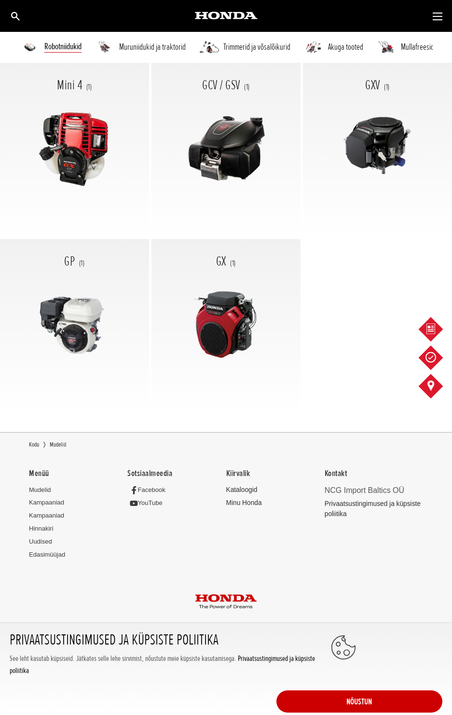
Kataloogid (241, 489)
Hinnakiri (41, 529)
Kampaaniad (46, 502)
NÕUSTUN (404, 677)
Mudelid (40, 489)
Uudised (40, 542)
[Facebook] (148, 489)
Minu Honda (243, 503)
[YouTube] (146, 503)
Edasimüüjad (47, 555)
